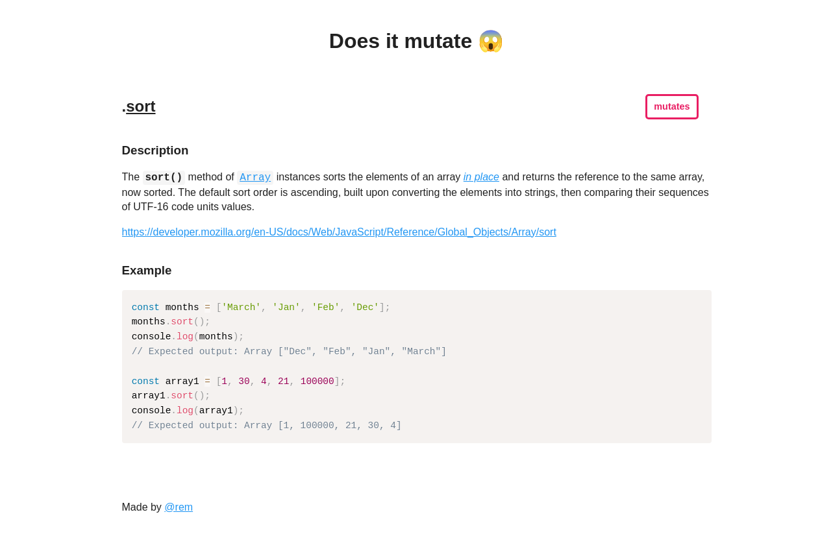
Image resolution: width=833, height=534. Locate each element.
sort (140, 106)
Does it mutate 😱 (416, 41)
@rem (178, 507)
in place (481, 177)
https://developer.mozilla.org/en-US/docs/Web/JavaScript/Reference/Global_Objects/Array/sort (339, 231)
